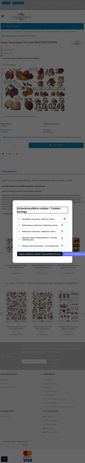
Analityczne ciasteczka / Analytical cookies (39, 231)
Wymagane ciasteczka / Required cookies (38, 219)
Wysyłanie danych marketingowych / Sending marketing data (39, 239)
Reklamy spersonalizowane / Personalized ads (40, 246)
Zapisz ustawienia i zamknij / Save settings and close (40, 254)
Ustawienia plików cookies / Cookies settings (38, 210)
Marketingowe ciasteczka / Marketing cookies (40, 225)
